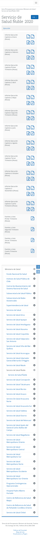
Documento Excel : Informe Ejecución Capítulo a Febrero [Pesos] (29, 57)
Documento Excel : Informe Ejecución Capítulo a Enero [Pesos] (29, 42)
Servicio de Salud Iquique (17, 320)
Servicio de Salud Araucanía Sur (19, 406)
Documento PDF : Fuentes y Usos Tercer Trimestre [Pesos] (33, 239)
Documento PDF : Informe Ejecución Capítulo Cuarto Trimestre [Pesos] (33, 208)
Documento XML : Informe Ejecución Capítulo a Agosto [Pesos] (29, 142)
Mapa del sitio (20, 532)
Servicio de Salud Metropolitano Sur (14, 455)
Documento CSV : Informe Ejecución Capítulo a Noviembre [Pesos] (33, 187)
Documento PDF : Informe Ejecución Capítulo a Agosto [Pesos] (33, 148)
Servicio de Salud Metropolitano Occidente (17, 470)
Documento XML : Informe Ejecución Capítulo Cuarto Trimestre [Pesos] (29, 202)
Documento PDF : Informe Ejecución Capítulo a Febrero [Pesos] (33, 57)
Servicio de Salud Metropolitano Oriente (16, 441)
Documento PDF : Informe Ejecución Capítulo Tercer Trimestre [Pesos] (33, 163)
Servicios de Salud (14, 310)
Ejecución (6, 28)
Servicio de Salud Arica (16, 315)
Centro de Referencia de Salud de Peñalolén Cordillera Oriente (19, 506)
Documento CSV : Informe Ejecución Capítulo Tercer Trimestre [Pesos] (33, 157)
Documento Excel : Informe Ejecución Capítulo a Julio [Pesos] (29, 133)
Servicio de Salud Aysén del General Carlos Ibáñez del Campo (17, 427)
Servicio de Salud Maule (16, 365)
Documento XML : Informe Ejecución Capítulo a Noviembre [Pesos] (29, 187)
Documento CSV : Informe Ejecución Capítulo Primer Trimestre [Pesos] (33, 66)
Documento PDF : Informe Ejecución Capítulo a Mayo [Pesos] (33, 102)
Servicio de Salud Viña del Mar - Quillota (19, 347)
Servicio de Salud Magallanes (18, 435)
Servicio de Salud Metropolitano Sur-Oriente (17, 477)
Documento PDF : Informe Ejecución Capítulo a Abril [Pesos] (33, 87)
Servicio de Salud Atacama (17, 329)
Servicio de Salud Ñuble (9, 11)
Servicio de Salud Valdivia (17, 411)
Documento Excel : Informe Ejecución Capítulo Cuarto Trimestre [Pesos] (29, 208)
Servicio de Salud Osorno (17, 415)
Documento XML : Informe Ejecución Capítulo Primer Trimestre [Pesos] (29, 66)
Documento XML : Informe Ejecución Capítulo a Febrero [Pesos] (29, 51)
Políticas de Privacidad (20, 530)
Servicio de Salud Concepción (18, 380)
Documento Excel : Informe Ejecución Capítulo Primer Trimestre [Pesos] (29, 72)
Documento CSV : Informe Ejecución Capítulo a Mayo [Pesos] (33, 96)
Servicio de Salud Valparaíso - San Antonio (18, 340)
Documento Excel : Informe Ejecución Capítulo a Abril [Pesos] (29, 87)
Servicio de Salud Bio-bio (16, 389)
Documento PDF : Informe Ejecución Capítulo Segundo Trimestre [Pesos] (33, 117)
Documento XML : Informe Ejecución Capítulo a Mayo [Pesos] (29, 96)
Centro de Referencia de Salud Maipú (19, 499)
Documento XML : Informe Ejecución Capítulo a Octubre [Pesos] (29, 172)
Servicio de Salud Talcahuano (18, 384)
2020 (17, 11)
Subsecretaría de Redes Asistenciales (16, 299)
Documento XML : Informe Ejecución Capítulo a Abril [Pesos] (29, 81)
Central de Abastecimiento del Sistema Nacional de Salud (19, 287)
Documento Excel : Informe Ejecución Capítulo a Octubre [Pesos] (29, 178)
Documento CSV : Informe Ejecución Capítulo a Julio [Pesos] (33, 127)
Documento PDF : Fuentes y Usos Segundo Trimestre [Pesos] (33, 228)
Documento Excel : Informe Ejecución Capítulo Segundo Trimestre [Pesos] (29, 117)
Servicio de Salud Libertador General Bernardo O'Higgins (18, 359)
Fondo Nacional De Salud (17, 274)
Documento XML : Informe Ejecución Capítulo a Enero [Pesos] (29, 36)
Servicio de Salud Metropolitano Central (15, 448)
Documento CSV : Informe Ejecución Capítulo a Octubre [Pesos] (33, 172)
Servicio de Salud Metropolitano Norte (15, 462)
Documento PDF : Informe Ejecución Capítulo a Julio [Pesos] (33, 133)
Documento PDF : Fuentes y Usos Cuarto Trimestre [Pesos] (33, 250)
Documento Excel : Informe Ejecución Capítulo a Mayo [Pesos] (29, 102)
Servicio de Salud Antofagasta (18, 324)
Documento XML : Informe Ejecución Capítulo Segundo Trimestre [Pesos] (29, 112)
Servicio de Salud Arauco (16, 394)
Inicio (3, 9)
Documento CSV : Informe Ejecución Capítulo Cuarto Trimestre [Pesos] (33, 202)
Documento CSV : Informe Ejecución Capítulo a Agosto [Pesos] (33, 142)
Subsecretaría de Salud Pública (19, 293)
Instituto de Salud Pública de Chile (18, 280)
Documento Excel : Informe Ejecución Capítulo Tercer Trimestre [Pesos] (29, 163)
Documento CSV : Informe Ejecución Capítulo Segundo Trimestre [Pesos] (33, 112)
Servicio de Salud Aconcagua (18, 353)
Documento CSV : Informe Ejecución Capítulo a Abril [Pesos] (33, 81)
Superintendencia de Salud (17, 305)
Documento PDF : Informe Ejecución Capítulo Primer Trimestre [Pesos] (33, 72)
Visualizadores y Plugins (20, 534)
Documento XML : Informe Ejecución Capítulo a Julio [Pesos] (29, 127)
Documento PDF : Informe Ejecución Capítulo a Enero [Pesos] (33, 42)
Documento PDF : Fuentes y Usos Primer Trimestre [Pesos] (33, 218)
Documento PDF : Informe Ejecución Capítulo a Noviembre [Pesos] (33, 193)
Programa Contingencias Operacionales (16, 484)
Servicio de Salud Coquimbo (18, 334)
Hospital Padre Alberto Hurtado (16, 492)
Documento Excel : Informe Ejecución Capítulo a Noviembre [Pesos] (29, 193)
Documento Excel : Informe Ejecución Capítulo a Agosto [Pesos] (29, 148)
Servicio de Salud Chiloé (16, 512)
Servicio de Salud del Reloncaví (19, 420)
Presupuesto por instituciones (14, 9)
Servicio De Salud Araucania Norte (18, 400)
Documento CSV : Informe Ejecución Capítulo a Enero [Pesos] (33, 36)
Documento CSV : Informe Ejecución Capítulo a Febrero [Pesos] (33, 51)
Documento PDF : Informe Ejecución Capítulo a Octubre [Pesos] (33, 178)
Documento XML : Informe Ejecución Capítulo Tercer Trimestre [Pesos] (29, 157)
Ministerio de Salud (29, 9)
